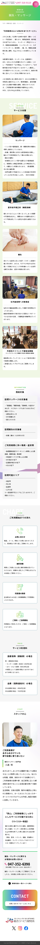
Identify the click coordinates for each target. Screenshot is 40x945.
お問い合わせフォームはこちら (20, 904)
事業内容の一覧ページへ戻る (22, 883)
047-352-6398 (19, 863)
